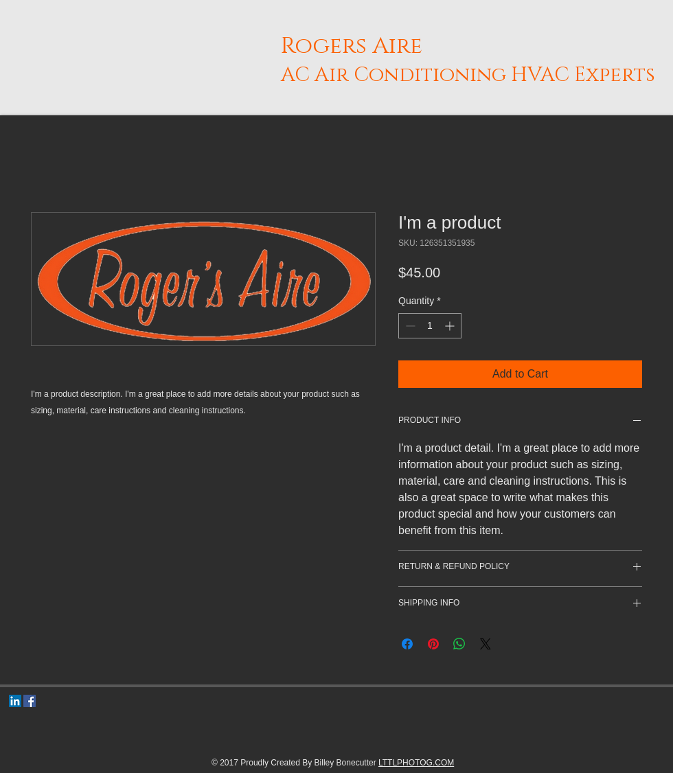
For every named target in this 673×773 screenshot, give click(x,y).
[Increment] (450, 326)
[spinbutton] (430, 326)
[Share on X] (485, 644)
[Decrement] (409, 326)
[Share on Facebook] (407, 644)
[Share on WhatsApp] (459, 644)
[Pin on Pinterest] (433, 644)
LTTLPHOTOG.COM (416, 763)
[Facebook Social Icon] (29, 701)
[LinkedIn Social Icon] (15, 701)
